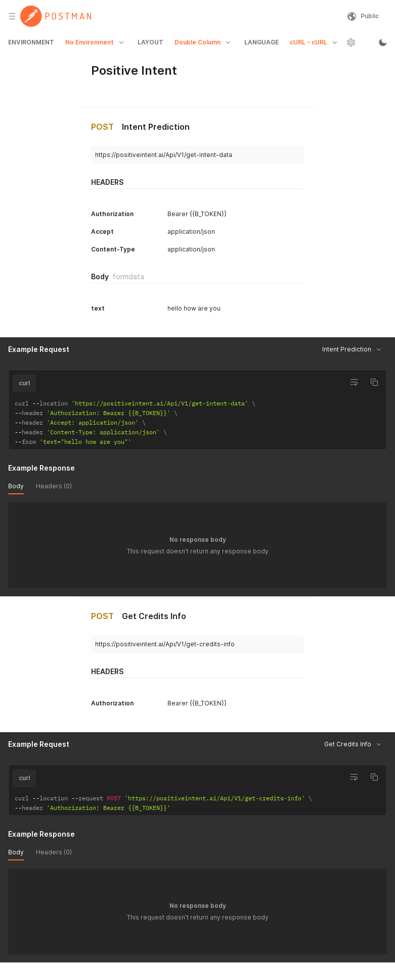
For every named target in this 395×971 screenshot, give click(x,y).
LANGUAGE (261, 42)
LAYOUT (150, 42)
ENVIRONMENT (31, 42)
